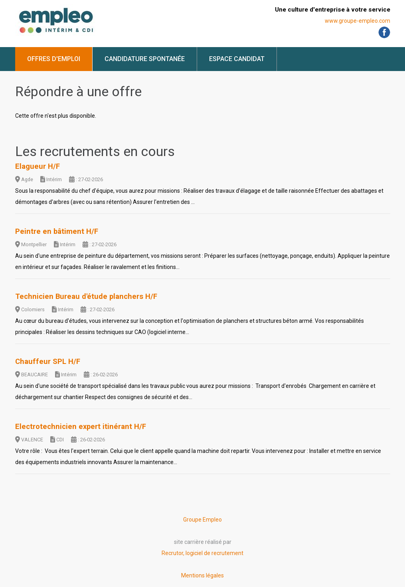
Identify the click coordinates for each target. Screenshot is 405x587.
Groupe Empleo (202, 519)
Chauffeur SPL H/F (47, 361)
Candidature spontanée (145, 59)
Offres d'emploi (53, 59)
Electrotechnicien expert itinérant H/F (80, 426)
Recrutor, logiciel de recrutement (202, 553)
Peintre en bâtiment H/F (56, 231)
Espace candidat (237, 59)
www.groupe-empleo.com (357, 21)
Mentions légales (202, 575)
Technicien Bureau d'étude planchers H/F (86, 296)
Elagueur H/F (37, 166)
